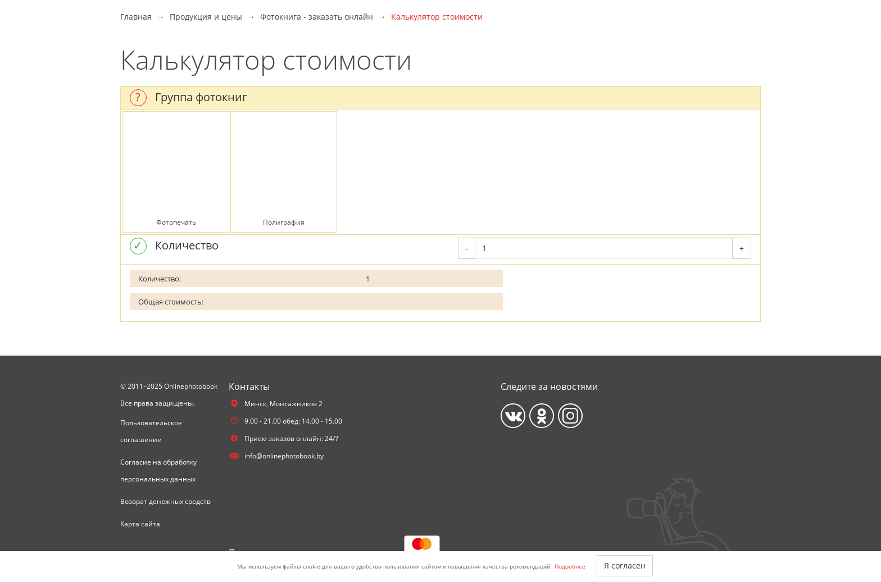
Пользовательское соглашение (151, 431)
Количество (187, 245)
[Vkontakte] (513, 416)
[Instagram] (570, 416)
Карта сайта (140, 524)
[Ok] (541, 416)
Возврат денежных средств (165, 501)
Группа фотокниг (201, 96)
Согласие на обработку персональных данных (158, 470)
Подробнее (570, 566)
